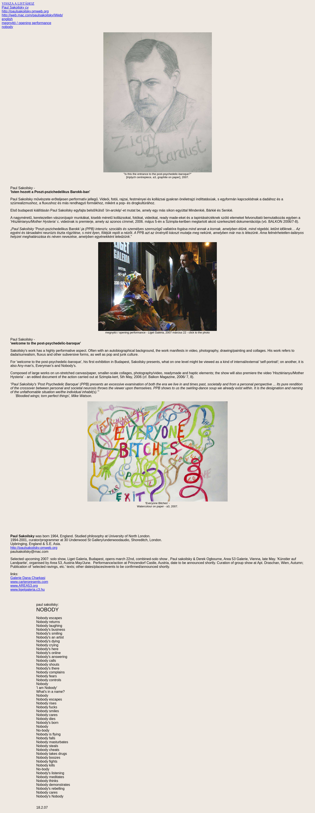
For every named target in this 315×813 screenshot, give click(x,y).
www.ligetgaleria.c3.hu (27, 589)
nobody (7, 27)
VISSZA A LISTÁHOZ (18, 3)
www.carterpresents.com (29, 582)
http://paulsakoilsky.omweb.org (25, 11)
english (7, 19)
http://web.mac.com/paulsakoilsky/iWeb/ (32, 15)
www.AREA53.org (24, 585)
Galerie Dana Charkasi (27, 578)
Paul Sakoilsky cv (15, 7)
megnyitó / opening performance (26, 23)
